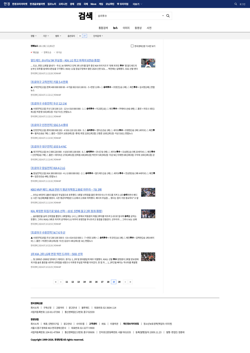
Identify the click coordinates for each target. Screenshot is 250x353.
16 (96, 281)
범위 (57, 35)
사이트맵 (80, 323)
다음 (125, 282)
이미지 (126, 28)
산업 (79, 4)
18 (108, 281)
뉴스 (115, 28)
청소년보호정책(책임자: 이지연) (158, 323)
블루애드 (86, 307)
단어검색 (97, 35)
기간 (45, 35)
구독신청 (47, 307)
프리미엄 (124, 4)
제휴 (45, 323)
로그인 (242, 4)
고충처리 (60, 307)
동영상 (138, 28)
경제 (72, 4)
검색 (85, 15)
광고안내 (73, 307)
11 (67, 281)
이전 (61, 282)
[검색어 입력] (129, 16)
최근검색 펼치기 (160, 16)
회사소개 (35, 307)
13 (78, 281)
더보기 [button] (136, 4)
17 (102, 281)
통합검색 (103, 28)
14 (84, 281)
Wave (93, 4)
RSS (103, 323)
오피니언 (63, 4)
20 (119, 281)
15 (90, 281)
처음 (55, 282)
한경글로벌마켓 (37, 4)
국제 (86, 4)
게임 (101, 4)
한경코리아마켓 (19, 4)
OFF (84, 36)
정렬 (32, 35)
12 (72, 281)
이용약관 (114, 323)
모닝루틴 (110, 4)
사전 (149, 28)
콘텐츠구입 (54, 323)
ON (80, 36)
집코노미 (51, 4)
